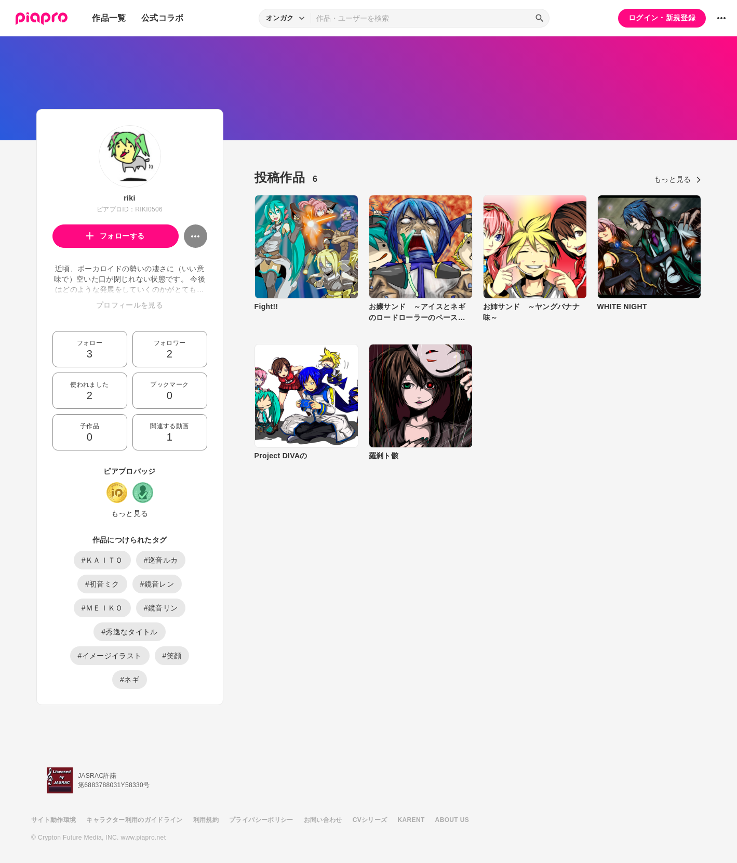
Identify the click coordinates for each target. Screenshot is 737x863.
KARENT (411, 820)
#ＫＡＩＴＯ (102, 560)
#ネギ (129, 679)
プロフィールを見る (129, 305)
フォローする (115, 236)
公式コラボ (162, 18)
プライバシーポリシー (261, 820)
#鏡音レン (157, 584)
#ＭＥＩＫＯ (102, 608)
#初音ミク (102, 584)
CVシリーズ (370, 820)
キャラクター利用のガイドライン (134, 820)
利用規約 (206, 820)
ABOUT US (452, 820)
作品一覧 (109, 18)
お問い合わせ (323, 820)
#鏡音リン (161, 608)
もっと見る (130, 513)
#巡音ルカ (161, 560)
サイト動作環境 (53, 820)
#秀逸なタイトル (129, 632)
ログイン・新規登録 (661, 18)
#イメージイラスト (110, 656)
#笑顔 (172, 656)
